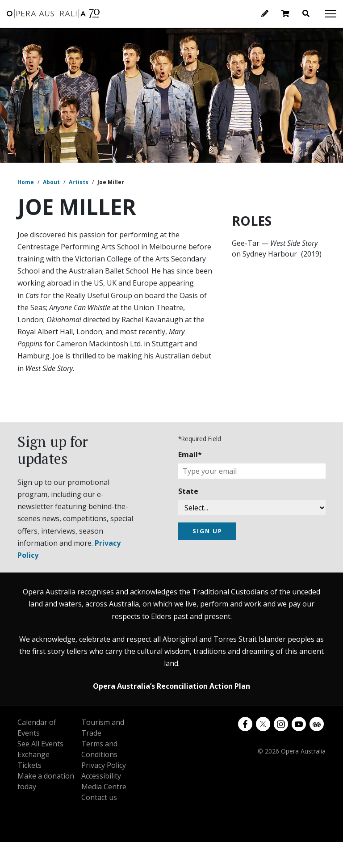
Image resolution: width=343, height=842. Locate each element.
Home (25, 182)
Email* (190, 454)
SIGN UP (207, 531)
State (188, 491)
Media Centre (103, 786)
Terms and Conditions (99, 749)
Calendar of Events (36, 727)
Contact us (99, 797)
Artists (78, 182)
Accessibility (101, 776)
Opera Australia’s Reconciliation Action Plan (171, 686)
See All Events (40, 744)
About (51, 182)
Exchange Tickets (33, 759)
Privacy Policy (103, 765)
